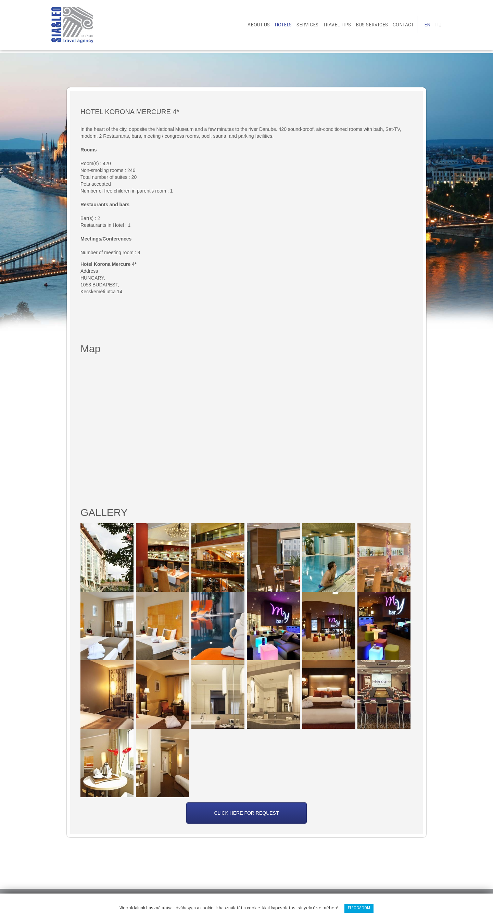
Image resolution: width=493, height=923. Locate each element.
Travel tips (337, 25)
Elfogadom (359, 908)
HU (438, 25)
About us (259, 25)
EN (427, 25)
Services (307, 25)
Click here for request (246, 813)
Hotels (283, 25)
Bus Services (372, 25)
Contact (403, 25)
